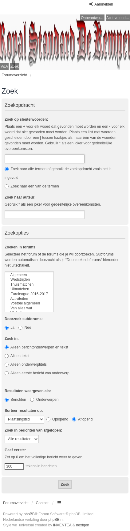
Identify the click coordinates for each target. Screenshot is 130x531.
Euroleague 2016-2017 (29, 294)
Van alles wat (29, 308)
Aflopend (82, 419)
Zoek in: (12, 338)
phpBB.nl (55, 519)
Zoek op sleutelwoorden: (26, 119)
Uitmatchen (29, 289)
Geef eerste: (15, 450)
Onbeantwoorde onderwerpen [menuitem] (92, 18)
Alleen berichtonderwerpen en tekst (36, 347)
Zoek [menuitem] (14, 66)
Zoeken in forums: (21, 247)
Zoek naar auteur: (20, 197)
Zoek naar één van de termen (32, 186)
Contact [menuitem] (42, 503)
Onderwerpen (44, 399)
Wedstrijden (29, 279)
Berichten (15, 399)
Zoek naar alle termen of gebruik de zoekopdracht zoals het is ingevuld (58, 173)
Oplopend (57, 419)
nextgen (82, 525)
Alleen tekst (17, 356)
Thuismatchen (29, 284)
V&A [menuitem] (4, 66)
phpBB (29, 514)
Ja (9, 327)
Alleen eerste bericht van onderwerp (37, 373)
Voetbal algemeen (29, 303)
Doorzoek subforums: (24, 319)
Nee (24, 327)
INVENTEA (62, 525)
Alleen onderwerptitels (26, 364)
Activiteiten (29, 298)
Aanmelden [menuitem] (101, 4)
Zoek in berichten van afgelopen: (33, 430)
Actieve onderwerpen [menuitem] (118, 18)
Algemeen (29, 275)
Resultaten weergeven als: (28, 391)
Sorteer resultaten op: (24, 410)
